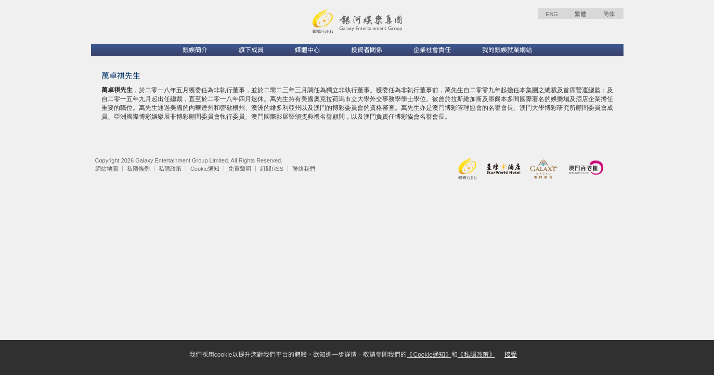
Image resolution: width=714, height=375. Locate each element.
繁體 (580, 14)
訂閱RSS (271, 169)
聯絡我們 (303, 169)
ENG (552, 14)
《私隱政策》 (476, 354)
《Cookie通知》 (429, 354)
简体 (609, 14)
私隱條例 (138, 169)
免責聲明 (239, 169)
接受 (510, 354)
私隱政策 (170, 169)
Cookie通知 (204, 169)
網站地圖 (106, 169)
